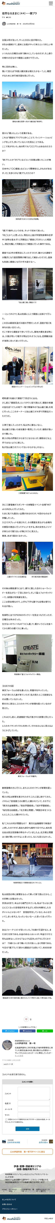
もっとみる (19, 1056)
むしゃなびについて (9, 1199)
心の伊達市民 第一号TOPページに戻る (27, 1151)
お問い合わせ (7, 1204)
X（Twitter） (10, 1031)
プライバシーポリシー (10, 1209)
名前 (8, 1103)
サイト (7, 1115)
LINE (45, 1031)
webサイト (8, 1064)
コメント (8, 1093)
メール (8, 1109)
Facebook (27, 1031)
